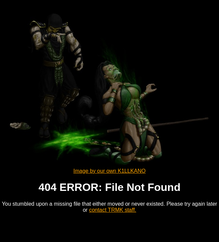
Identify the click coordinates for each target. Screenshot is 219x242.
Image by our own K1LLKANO (109, 171)
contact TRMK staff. (112, 210)
